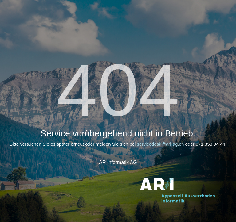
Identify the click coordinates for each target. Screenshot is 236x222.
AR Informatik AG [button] (118, 162)
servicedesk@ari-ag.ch (160, 144)
